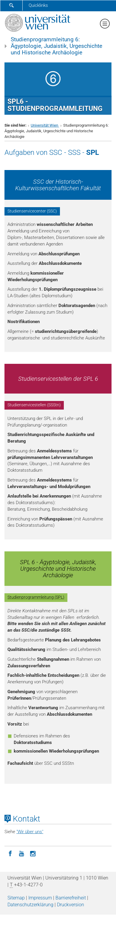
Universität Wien (45, 125)
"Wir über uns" (29, 831)
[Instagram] (32, 853)
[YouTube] (21, 853)
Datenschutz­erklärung (30, 904)
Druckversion (70, 904)
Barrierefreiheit (70, 898)
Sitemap (16, 898)
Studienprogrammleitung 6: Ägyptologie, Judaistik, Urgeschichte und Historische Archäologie (56, 46)
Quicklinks (38, 5)
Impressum (40, 898)
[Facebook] (10, 853)
